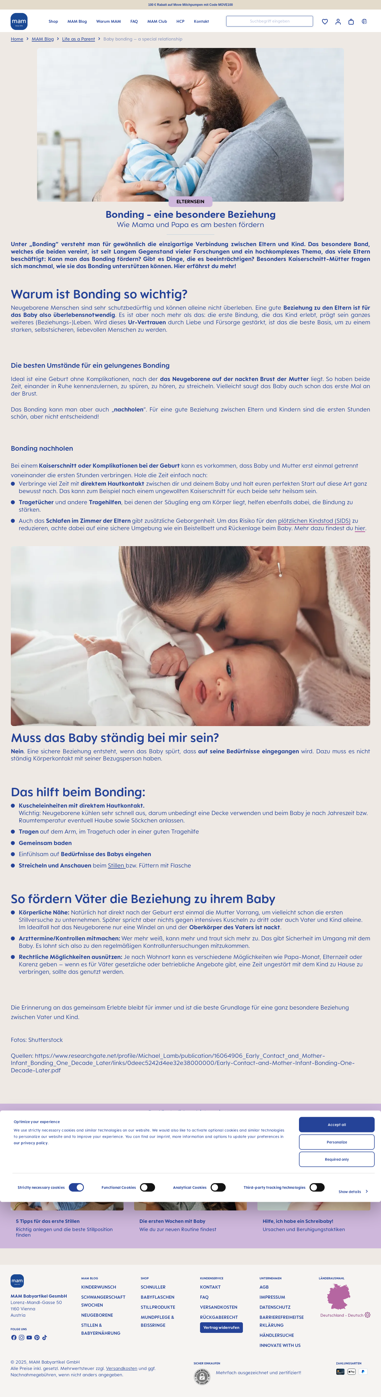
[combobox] (269, 21)
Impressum (272, 1297)
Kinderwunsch (98, 1287)
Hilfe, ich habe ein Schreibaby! (298, 1221)
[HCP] (180, 21)
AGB (264, 1287)
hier (360, 528)
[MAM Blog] (77, 21)
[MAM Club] (157, 21)
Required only (337, 1354)
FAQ (204, 1297)
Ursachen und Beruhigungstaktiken (304, 1229)
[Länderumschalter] (365, 21)
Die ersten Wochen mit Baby (172, 1221)
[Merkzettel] (325, 20)
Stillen (116, 865)
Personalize (337, 1337)
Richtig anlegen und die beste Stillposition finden (64, 1232)
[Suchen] (308, 21)
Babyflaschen (157, 1297)
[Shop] (53, 21)
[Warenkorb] (351, 20)
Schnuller (153, 1287)
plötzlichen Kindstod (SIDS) (314, 520)
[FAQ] (134, 21)
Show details (350, 1386)
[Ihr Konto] (338, 21)
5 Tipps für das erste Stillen (48, 1221)
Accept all (337, 1319)
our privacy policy (31, 1337)
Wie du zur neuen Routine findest (177, 1229)
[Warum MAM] (108, 21)
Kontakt (210, 1287)
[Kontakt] (201, 21)
